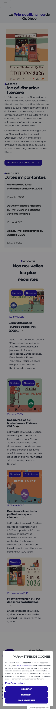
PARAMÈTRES (26, 700)
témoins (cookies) (23, 665)
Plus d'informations (15, 683)
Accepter (26, 689)
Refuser (25, 694)
